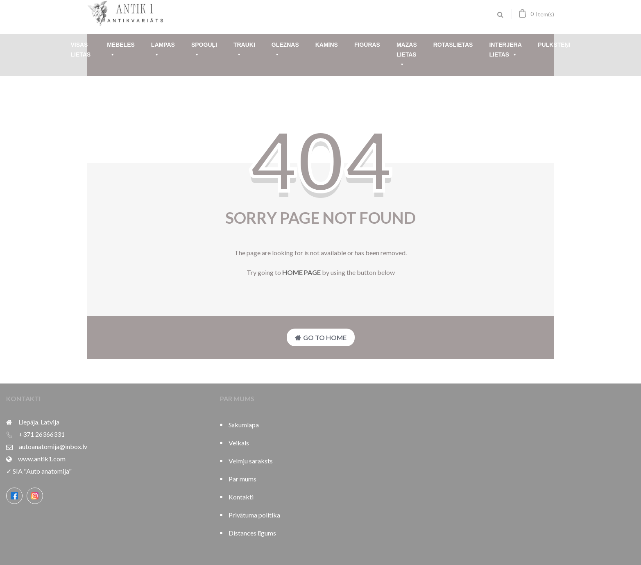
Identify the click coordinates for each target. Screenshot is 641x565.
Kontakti (241, 497)
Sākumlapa (244, 425)
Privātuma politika (254, 515)
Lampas (163, 50)
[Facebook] (14, 496)
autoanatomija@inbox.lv (53, 446)
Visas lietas (80, 49)
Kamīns (326, 44)
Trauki (244, 50)
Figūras (367, 44)
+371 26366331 (42, 434)
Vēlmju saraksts (251, 461)
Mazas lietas (406, 55)
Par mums (242, 479)
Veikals (239, 443)
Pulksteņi (554, 44)
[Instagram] (35, 496)
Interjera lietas (505, 50)
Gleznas (285, 50)
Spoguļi (204, 50)
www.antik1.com (42, 459)
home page (301, 272)
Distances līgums (252, 533)
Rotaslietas (453, 44)
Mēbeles (121, 50)
